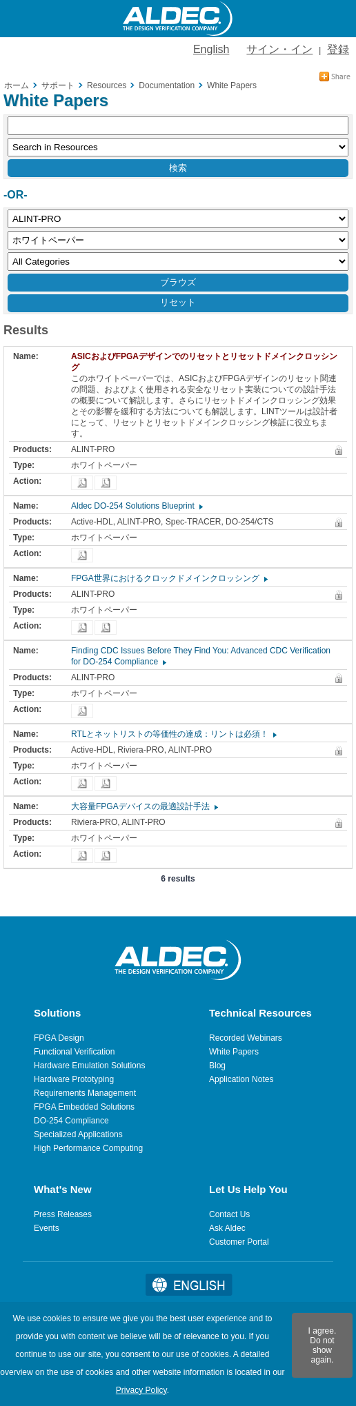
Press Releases (63, 1214)
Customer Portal (239, 1242)
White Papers (234, 1052)
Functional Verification (74, 1052)
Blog (217, 1065)
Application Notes (241, 1079)
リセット (178, 302)
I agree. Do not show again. (322, 1345)
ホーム (16, 85)
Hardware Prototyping (74, 1079)
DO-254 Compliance (71, 1120)
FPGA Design (59, 1038)
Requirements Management (85, 1093)
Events (46, 1228)
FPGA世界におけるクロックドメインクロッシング (168, 578)
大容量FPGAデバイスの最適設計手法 (144, 806)
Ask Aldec (227, 1228)
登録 (338, 49)
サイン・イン (279, 49)
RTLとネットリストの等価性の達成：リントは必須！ (173, 734)
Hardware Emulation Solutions (89, 1065)
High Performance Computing (88, 1148)
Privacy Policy (141, 1390)
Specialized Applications (78, 1134)
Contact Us (229, 1214)
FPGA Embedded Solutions (84, 1107)
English (211, 49)
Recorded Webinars (245, 1038)
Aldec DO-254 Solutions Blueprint (136, 506)
